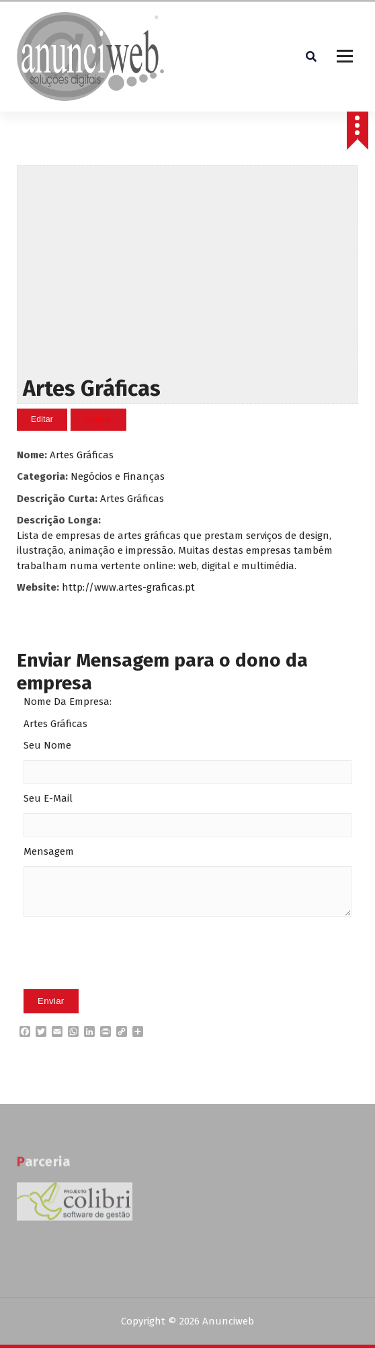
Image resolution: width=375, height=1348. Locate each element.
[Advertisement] (188, 268)
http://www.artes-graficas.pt (128, 587)
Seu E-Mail (48, 798)
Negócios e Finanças (118, 476)
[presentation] (126, 973)
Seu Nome (47, 745)
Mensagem (49, 851)
